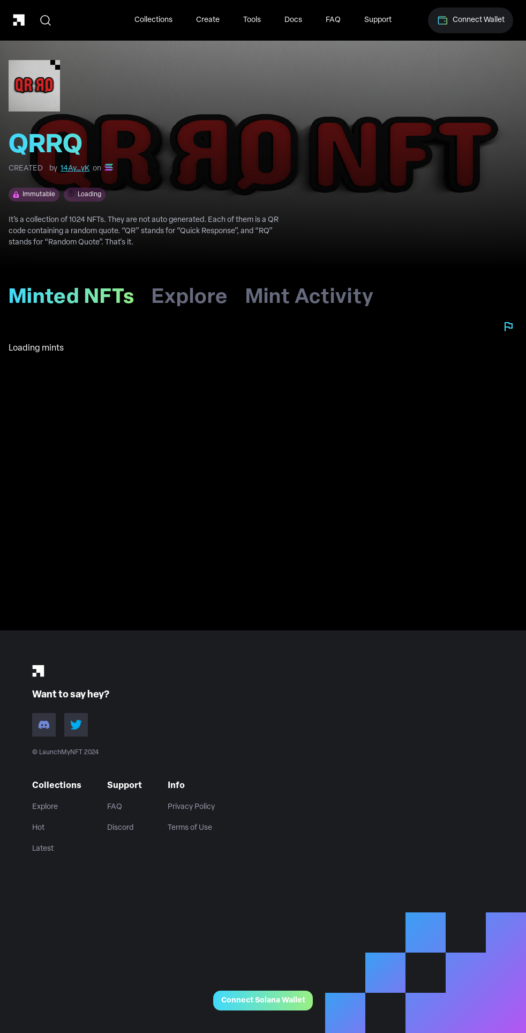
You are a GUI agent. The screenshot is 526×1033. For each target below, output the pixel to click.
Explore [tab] (190, 301)
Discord (120, 828)
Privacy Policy (191, 807)
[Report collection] (508, 326)
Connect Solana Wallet (263, 1001)
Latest (43, 849)
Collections (153, 20)
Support (378, 20)
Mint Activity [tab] (309, 301)
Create (208, 20)
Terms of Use (190, 828)
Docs (293, 20)
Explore (45, 807)
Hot (38, 828)
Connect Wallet (471, 20)
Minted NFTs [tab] (76, 301)
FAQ (333, 20)
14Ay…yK (75, 169)
